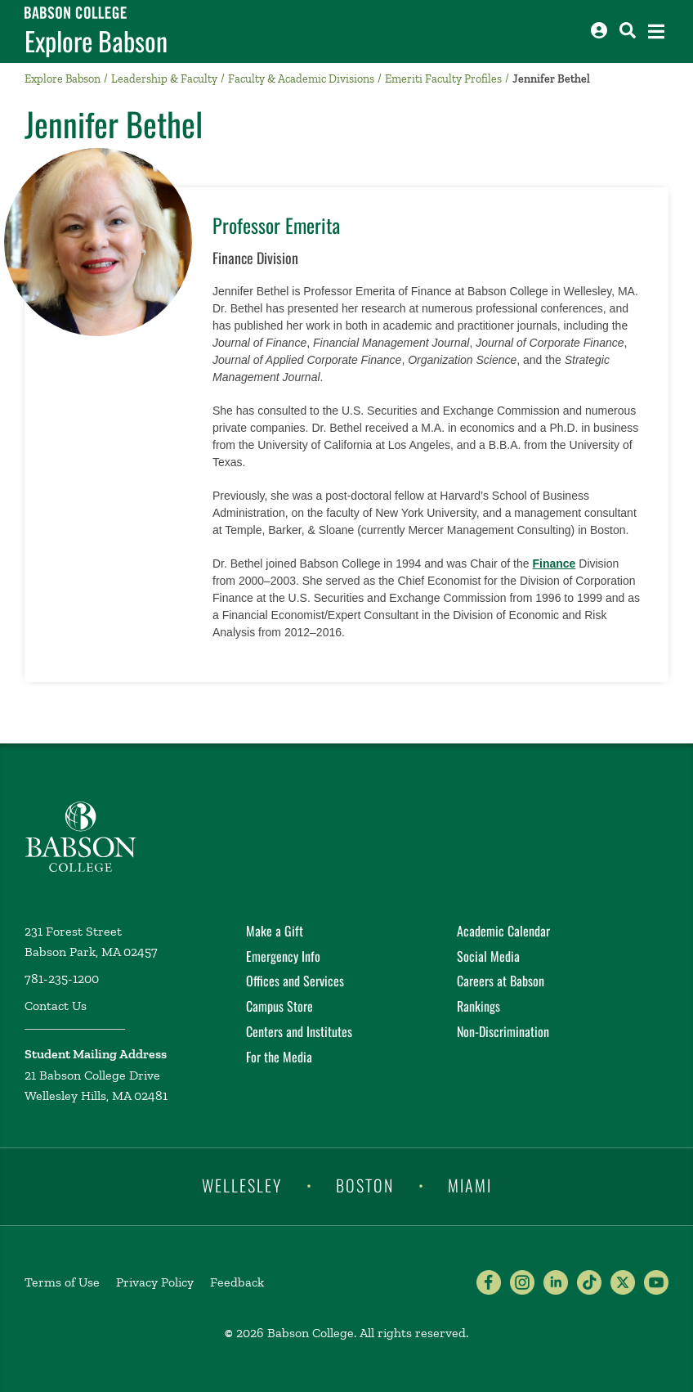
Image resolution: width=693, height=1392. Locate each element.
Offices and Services (295, 980)
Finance (553, 563)
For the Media (279, 1056)
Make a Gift (274, 931)
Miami (470, 1185)
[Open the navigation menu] (656, 31)
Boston (365, 1185)
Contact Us (56, 1005)
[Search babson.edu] (627, 30)
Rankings (478, 1006)
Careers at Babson (500, 980)
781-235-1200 (62, 978)
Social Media (488, 956)
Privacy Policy (155, 1282)
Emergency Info (283, 956)
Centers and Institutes (299, 1031)
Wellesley (242, 1185)
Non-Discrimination (503, 1031)
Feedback (237, 1282)
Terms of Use (62, 1282)
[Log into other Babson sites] (599, 30)
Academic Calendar (503, 931)
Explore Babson (96, 40)
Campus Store (279, 1006)
